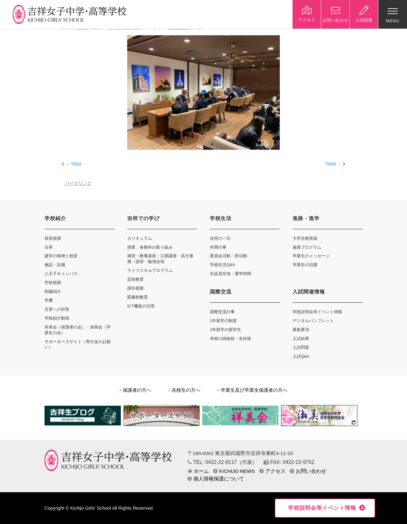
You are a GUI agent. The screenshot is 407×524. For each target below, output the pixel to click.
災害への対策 (57, 309)
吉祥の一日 (220, 238)
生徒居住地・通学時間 (230, 273)
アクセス (272, 471)
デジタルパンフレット (313, 320)
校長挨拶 (53, 238)
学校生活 (220, 218)
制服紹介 (53, 291)
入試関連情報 (309, 291)
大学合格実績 (305, 238)
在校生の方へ (184, 390)
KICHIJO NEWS (234, 471)
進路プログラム (307, 247)
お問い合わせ (308, 471)
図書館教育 (137, 297)
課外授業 (135, 288)
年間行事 (218, 247)
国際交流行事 (222, 311)
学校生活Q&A (222, 264)
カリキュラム (139, 238)
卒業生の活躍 (305, 264)
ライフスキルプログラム (150, 270)
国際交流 (220, 291)
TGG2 (76, 164)
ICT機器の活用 (141, 306)
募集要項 (301, 329)
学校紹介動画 (57, 318)
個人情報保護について (216, 478)
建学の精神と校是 (61, 255)
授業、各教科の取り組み (150, 247)
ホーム (198, 471)
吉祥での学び (143, 218)
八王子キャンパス (61, 273)
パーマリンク (78, 183)
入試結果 (301, 338)
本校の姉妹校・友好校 (230, 338)
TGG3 (331, 164)
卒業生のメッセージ (311, 255)
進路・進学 (306, 218)
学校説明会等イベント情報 (317, 311)
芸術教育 (135, 279)
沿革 (49, 247)
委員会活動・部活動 (228, 255)
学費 (49, 300)
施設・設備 (55, 264)
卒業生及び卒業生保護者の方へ (252, 390)
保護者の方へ (135, 390)
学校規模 (53, 282)
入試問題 (301, 347)
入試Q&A (301, 356)
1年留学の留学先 (225, 329)
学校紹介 (55, 218)
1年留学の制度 (223, 320)
